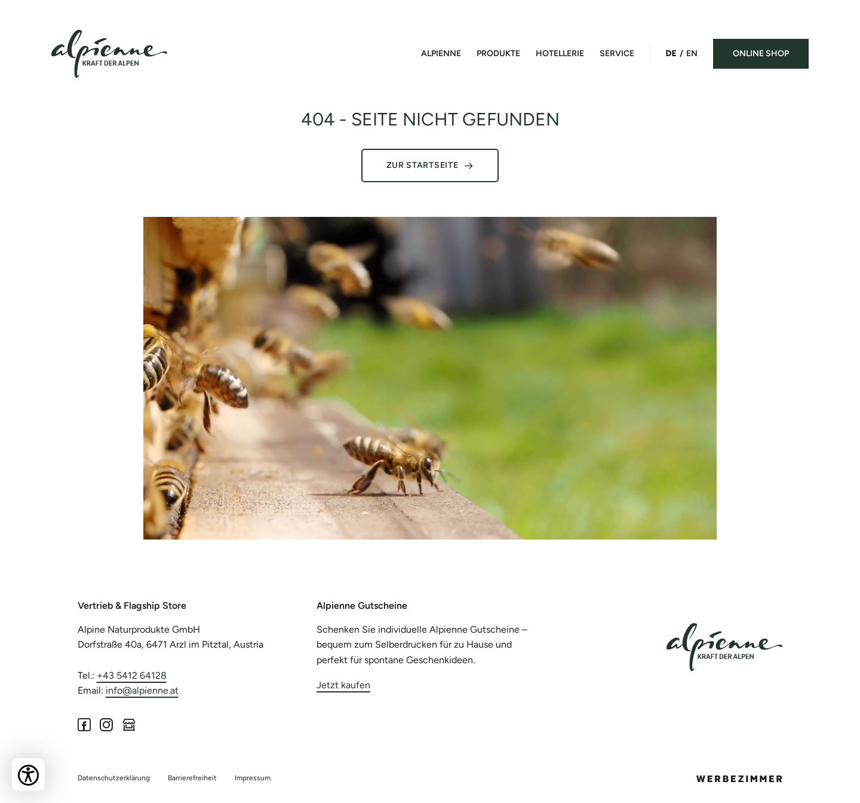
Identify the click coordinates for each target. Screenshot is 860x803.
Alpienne (441, 53)
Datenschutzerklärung (114, 778)
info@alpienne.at (142, 690)
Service (617, 53)
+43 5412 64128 (132, 675)
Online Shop (761, 53)
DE (671, 53)
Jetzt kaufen (343, 685)
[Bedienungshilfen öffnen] (28, 774)
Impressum (253, 778)
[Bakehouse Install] (109, 54)
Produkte (498, 53)
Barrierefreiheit (192, 778)
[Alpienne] (724, 647)
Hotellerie (560, 53)
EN (692, 53)
